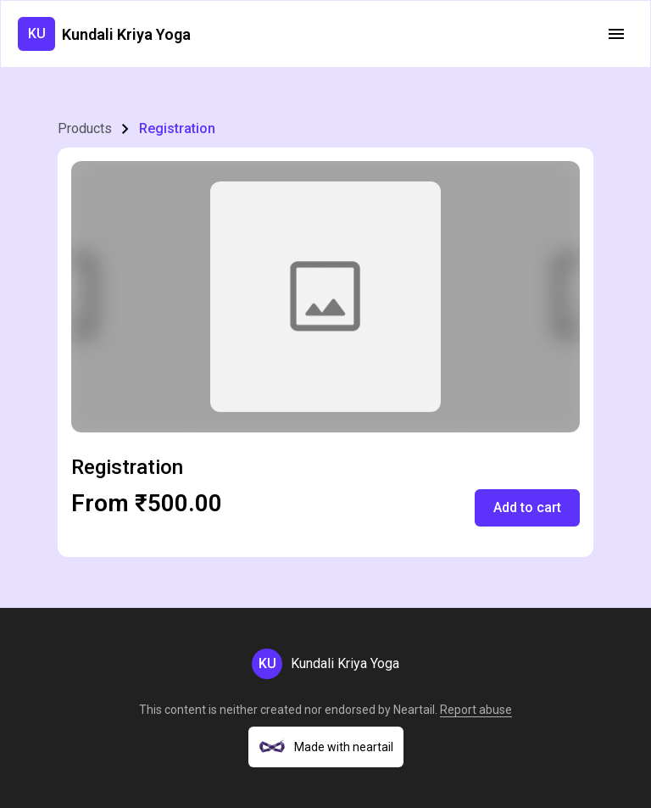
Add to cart (527, 507)
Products (85, 128)
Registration (177, 128)
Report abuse (476, 709)
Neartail (414, 709)
